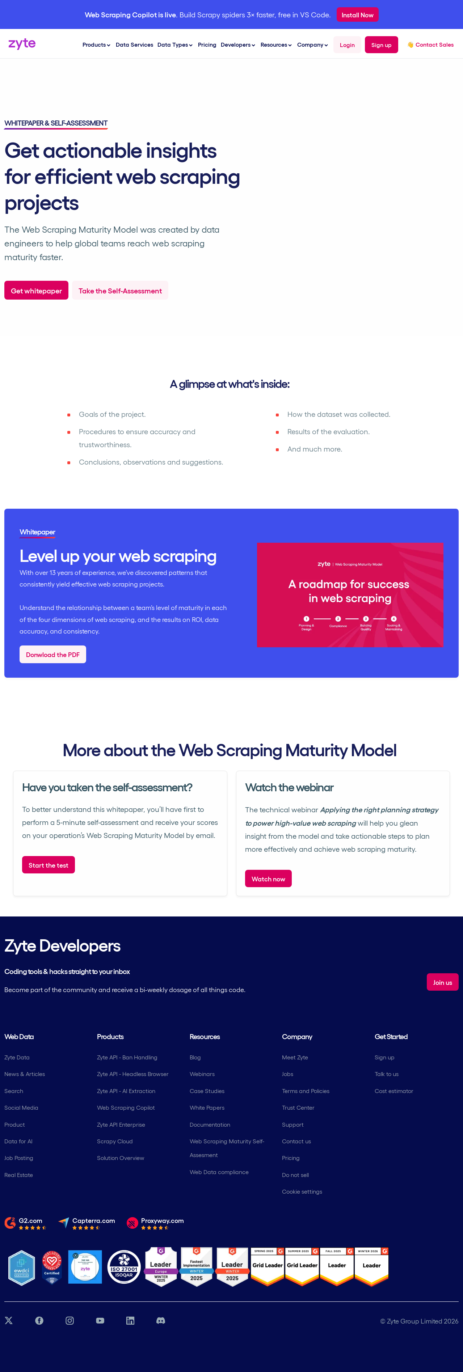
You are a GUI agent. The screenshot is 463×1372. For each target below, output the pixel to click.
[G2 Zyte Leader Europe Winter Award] (161, 1267)
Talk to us (387, 1073)
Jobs (287, 1073)
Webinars (202, 1073)
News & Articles (24, 1073)
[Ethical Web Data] (21, 1267)
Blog (195, 1057)
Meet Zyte (295, 1057)
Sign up (385, 1057)
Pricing (207, 44)
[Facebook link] (39, 1321)
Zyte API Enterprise (121, 1124)
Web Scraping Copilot (126, 1107)
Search (13, 1090)
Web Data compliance (219, 1171)
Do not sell (295, 1174)
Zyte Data (17, 1057)
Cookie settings (302, 1191)
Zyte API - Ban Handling (127, 1057)
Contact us (296, 1141)
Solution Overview (120, 1157)
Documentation (210, 1124)
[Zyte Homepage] (19, 47)
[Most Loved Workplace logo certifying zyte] (52, 1267)
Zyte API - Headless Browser (133, 1073)
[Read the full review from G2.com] (25, 1223)
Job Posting (18, 1157)
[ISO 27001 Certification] (124, 1267)
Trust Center (298, 1107)
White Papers (207, 1107)
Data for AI (18, 1141)
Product (14, 1124)
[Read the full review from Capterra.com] (86, 1223)
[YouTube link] (100, 1321)
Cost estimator (394, 1090)
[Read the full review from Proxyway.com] (155, 1223)
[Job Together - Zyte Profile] (85, 1267)
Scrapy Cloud (115, 1141)
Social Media (21, 1107)
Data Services (134, 44)
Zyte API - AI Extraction (126, 1090)
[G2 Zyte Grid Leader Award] (232, 1267)
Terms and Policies (305, 1090)
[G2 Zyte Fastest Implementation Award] (197, 1267)
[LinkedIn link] (130, 1321)
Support (293, 1124)
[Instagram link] (69, 1321)
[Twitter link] (8, 1321)
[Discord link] (160, 1321)
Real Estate (18, 1174)
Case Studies (207, 1090)
